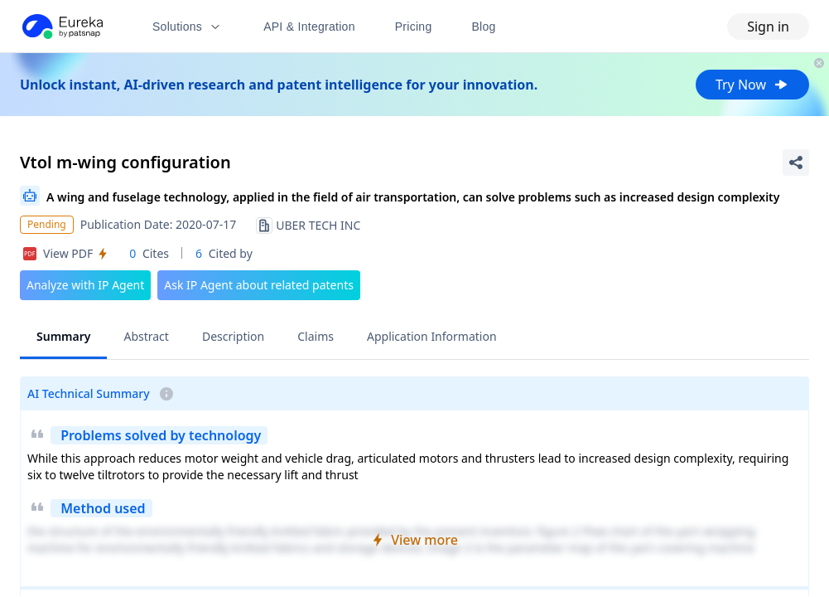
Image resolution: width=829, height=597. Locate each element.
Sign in (768, 26)
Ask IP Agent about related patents (259, 285)
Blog (484, 26)
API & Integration (309, 26)
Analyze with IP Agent (85, 285)
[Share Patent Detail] (796, 162)
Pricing (413, 26)
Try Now (752, 84)
